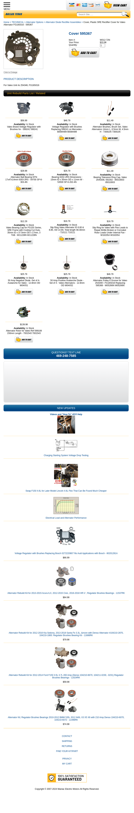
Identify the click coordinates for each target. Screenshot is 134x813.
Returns (67, 754)
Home (6, 30)
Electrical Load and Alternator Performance (66, 526)
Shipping (67, 749)
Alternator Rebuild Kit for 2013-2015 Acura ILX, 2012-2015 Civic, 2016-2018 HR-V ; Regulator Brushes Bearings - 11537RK (66, 601)
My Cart (67, 772)
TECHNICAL (18, 30)
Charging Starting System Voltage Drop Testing (66, 464)
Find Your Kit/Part (67, 759)
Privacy (67, 767)
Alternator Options (34, 30)
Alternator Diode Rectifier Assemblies (63, 30)
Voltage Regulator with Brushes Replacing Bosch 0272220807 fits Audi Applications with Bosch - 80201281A (66, 562)
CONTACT (67, 744)
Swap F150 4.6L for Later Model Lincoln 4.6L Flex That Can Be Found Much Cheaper (66, 499)
